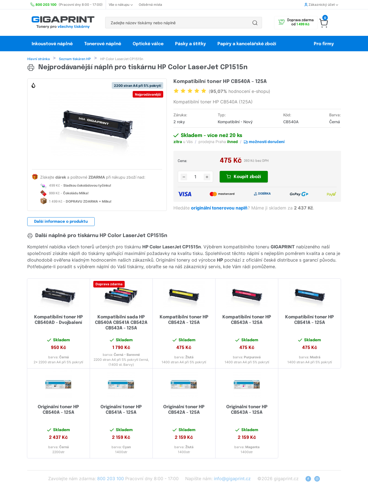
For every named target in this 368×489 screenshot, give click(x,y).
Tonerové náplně (102, 44)
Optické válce (148, 44)
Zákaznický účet (321, 4)
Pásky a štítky (190, 44)
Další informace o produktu (61, 222)
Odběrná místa (150, 4)
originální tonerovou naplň (220, 208)
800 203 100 (110, 479)
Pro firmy (324, 44)
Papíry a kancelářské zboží (247, 44)
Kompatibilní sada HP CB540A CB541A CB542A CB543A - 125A (121, 323)
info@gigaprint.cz (232, 479)
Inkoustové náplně (52, 44)
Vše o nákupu (121, 4)
